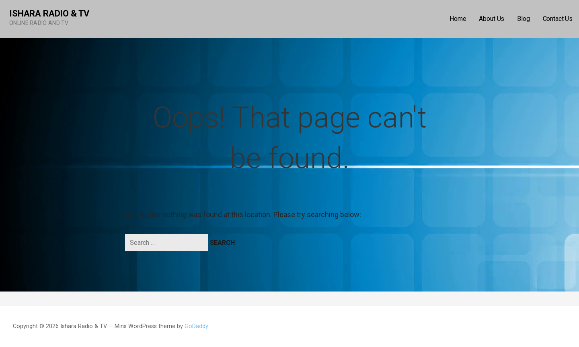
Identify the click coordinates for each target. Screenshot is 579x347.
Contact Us (558, 19)
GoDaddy (196, 326)
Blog (523, 19)
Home (458, 19)
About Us (491, 19)
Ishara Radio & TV (49, 13)
